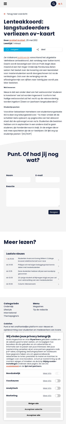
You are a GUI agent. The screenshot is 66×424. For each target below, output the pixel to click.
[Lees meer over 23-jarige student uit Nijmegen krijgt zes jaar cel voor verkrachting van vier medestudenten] (33, 279)
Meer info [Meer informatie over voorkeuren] (47, 381)
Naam (9, 175)
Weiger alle (33, 403)
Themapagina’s (11, 316)
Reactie (10, 186)
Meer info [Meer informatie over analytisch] (47, 388)
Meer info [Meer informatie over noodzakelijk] (47, 373)
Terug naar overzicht (17, 14)
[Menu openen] (5, 3)
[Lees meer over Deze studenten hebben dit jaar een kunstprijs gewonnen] (33, 273)
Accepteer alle (33, 415)
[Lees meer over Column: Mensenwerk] (33, 284)
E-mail (39, 175)
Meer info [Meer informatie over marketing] (47, 396)
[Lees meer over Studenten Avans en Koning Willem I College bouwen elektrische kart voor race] (33, 260)
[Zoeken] (53, 4)
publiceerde (23, 57)
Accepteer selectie (33, 409)
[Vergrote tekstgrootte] (61, 4)
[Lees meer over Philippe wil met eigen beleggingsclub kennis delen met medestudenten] (33, 266)
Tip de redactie (40, 309)
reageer (15, 49)
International (10, 312)
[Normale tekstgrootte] (59, 4)
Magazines (38, 306)
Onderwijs (8, 306)
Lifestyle (8, 309)
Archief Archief (17, 40)
